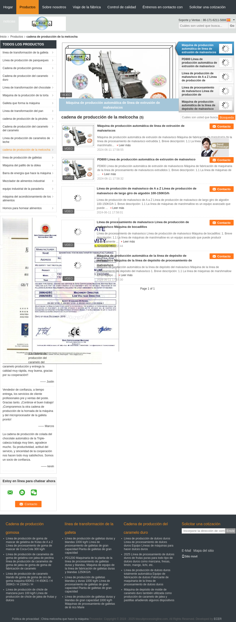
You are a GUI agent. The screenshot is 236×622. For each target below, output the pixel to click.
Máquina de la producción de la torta (25, 95)
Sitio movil (190, 556)
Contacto (224, 126)
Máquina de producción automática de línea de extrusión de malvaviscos (199, 49)
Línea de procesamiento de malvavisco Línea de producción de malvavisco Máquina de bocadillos (198, 91)
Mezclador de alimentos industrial (24, 181)
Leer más (125, 145)
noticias (9, 21)
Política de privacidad (25, 619)
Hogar (8, 7)
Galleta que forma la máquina (21, 103)
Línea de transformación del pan (23, 111)
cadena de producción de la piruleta (25, 118)
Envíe (231, 531)
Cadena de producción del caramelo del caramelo (25, 128)
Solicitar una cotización (207, 7)
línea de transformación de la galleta (25, 52)
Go (232, 25)
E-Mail (186, 550)
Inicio (3, 36)
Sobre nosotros (54, 7)
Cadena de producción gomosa (22, 68)
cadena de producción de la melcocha (26, 149)
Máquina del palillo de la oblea (22, 165)
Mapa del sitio (203, 550)
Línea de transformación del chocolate (27, 87)
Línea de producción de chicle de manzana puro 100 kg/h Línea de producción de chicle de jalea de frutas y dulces (31, 595)
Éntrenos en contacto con (163, 7)
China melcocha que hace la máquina (65, 619)
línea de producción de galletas (22, 157)
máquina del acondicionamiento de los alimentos (27, 198)
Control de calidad (121, 7)
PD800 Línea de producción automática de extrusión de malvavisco (199, 62)
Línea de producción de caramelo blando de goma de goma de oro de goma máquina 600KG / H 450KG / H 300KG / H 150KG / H (29, 579)
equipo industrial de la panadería (23, 188)
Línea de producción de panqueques (26, 60)
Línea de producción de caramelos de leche (26, 140)
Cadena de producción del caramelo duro (25, 77)
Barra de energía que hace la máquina (27, 173)
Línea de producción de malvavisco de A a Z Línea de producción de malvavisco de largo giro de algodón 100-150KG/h (199, 77)
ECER (218, 619)
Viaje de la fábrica (87, 7)
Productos (28, 7)
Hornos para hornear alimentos (22, 208)
